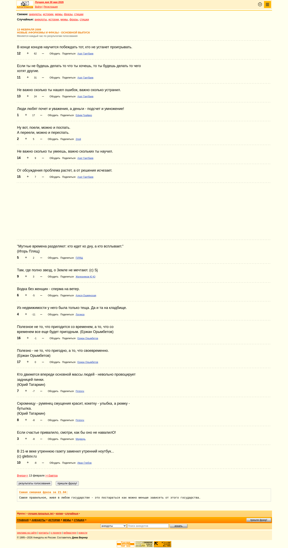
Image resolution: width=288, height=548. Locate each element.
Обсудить (55, 53)
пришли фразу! (258, 520)
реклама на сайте (27, 532)
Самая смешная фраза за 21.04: (43, 492)
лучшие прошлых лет (41, 513)
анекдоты (35, 14)
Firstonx (80, 391)
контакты (44, 532)
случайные (71, 513)
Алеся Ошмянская (86, 295)
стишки (78, 14)
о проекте (56, 532)
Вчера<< (22, 475)
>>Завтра (51, 475)
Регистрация (51, 6)
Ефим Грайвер (84, 115)
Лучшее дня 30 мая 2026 (49, 2)
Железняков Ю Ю (85, 276)
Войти (38, 6)
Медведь (80, 439)
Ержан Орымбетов (87, 338)
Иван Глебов (84, 463)
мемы (58, 14)
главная (23, 520)
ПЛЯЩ (79, 257)
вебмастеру (69, 532)
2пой (78, 139)
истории (48, 14)
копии (59, 513)
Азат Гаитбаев (85, 53)
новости (82, 532)
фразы (68, 14)
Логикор (80, 314)
